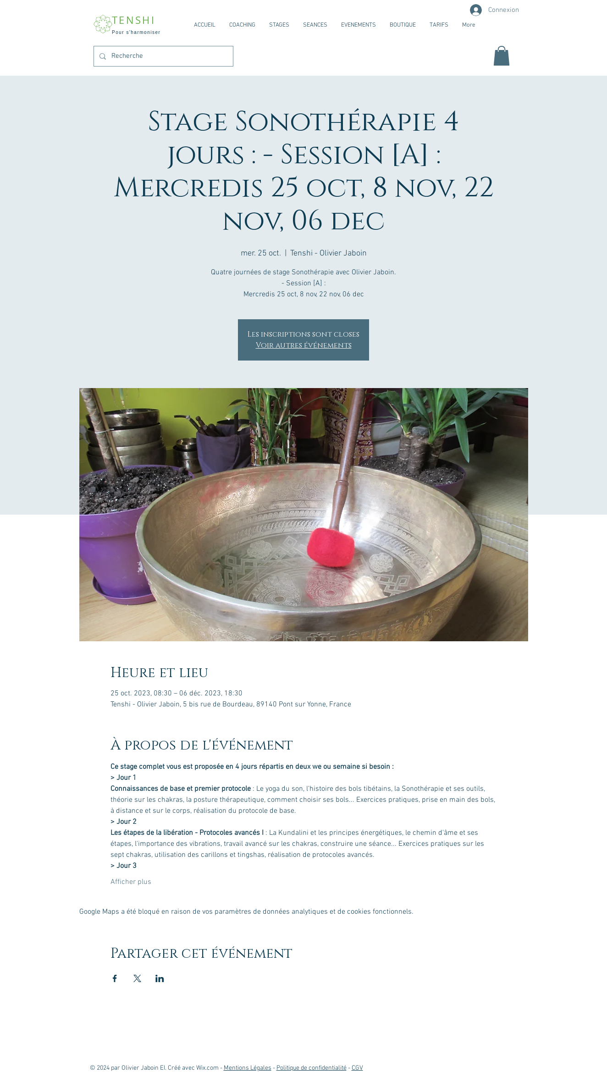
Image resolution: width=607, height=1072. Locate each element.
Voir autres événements (304, 345)
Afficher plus (130, 882)
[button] (501, 56)
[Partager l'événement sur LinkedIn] (159, 978)
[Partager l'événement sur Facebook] (114, 978)
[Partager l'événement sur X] (137, 978)
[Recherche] (162, 56)
